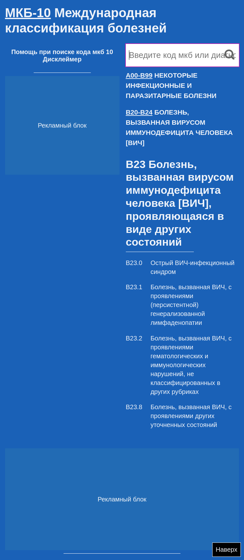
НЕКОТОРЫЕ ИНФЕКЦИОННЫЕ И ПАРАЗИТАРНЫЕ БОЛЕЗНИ (171, 85)
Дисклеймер (62, 59)
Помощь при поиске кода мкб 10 (62, 51)
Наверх (226, 549)
